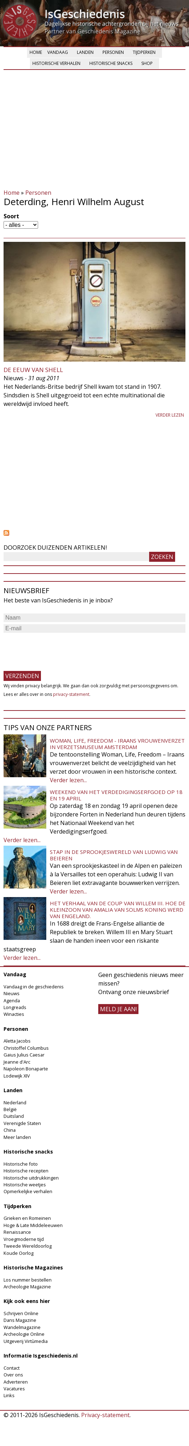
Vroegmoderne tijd (24, 1239)
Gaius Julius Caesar (24, 1055)
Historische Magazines (33, 1267)
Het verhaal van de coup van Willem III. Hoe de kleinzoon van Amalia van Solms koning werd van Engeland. (117, 910)
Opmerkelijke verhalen (28, 1191)
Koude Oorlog (18, 1253)
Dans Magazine (20, 1320)
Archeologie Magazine (27, 1286)
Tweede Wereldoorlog (28, 1246)
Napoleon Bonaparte (26, 1068)
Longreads (15, 1007)
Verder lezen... (68, 780)
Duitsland (14, 1116)
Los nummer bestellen (28, 1280)
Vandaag (57, 52)
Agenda (12, 1000)
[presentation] (58, 648)
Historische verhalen (56, 63)
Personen (113, 52)
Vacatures (14, 1388)
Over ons (13, 1374)
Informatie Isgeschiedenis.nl (41, 1355)
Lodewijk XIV (17, 1076)
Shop (147, 63)
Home (36, 52)
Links (9, 1395)
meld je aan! (118, 1009)
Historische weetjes (25, 1184)
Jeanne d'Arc (17, 1062)
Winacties (14, 1014)
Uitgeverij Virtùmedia (26, 1341)
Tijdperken (144, 52)
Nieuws (12, 993)
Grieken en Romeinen (27, 1218)
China (10, 1130)
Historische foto (21, 1164)
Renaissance (17, 1232)
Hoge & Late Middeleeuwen (33, 1225)
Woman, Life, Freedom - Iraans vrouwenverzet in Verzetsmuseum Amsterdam (117, 743)
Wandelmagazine (22, 1327)
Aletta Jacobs (17, 1041)
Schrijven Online (21, 1313)
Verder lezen (170, 415)
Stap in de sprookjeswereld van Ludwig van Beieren (114, 855)
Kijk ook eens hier (27, 1301)
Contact (12, 1368)
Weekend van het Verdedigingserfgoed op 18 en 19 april (116, 795)
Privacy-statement (105, 1415)
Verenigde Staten (22, 1123)
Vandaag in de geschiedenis (34, 986)
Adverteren (16, 1382)
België (10, 1109)
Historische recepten (26, 1170)
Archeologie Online (24, 1334)
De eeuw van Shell (33, 370)
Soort (11, 216)
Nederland (15, 1102)
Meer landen (17, 1137)
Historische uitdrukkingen (31, 1178)
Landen (85, 52)
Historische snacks (110, 63)
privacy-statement (71, 694)
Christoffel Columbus (26, 1048)
